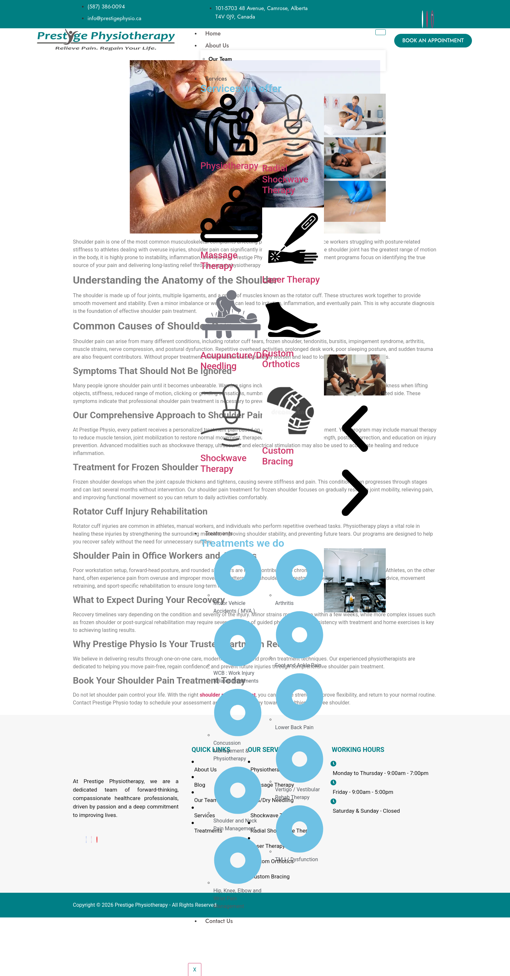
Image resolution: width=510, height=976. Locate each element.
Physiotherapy (229, 165)
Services (216, 78)
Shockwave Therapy (223, 464)
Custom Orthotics (281, 359)
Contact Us (219, 921)
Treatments (219, 533)
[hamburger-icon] (380, 32)
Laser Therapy (291, 279)
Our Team (220, 59)
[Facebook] (422, 19)
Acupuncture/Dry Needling (235, 361)
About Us (217, 45)
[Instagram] (427, 19)
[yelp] (432, 19)
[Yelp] (97, 839)
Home (213, 33)
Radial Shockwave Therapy (285, 179)
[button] (355, 430)
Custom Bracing (278, 456)
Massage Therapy (218, 261)
